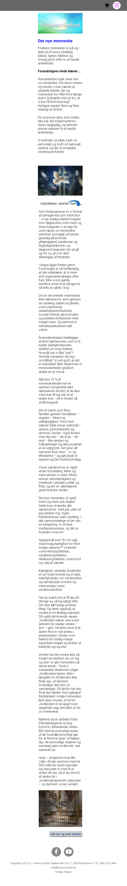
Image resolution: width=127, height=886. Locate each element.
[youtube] (69, 851)
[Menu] (117, 5)
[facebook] (57, 851)
